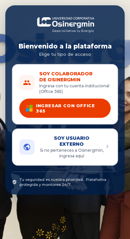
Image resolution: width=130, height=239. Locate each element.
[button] (65, 147)
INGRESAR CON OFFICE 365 (60, 108)
